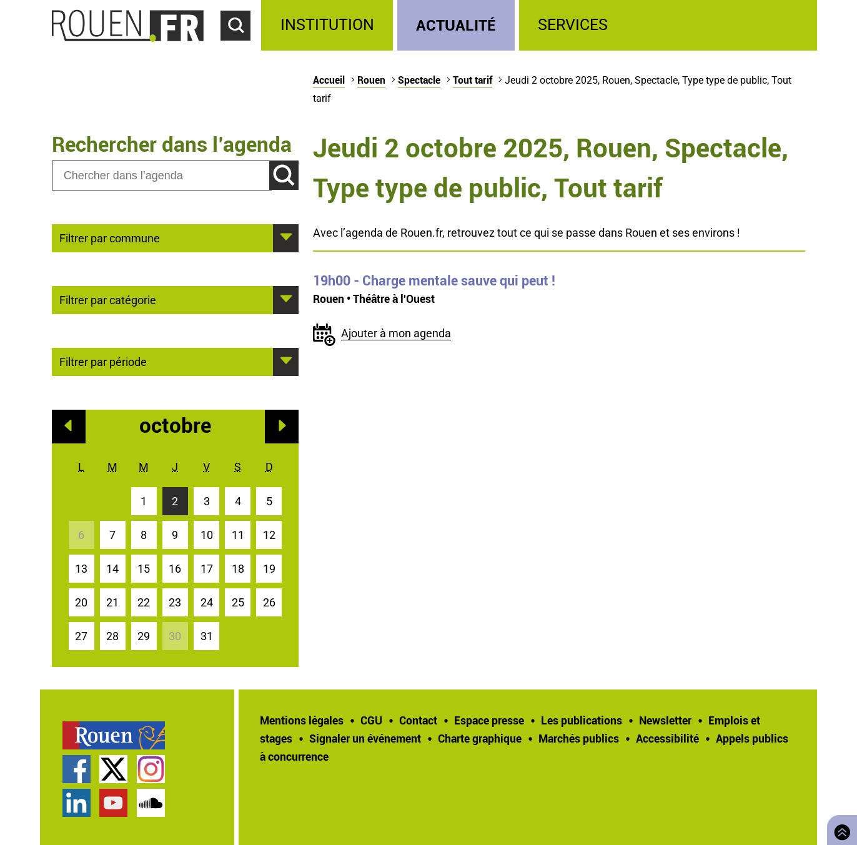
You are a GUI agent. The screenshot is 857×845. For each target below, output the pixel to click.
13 (81, 568)
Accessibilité (667, 738)
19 (269, 568)
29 (143, 636)
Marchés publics (578, 738)
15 (143, 568)
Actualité (456, 24)
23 (175, 602)
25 (238, 602)
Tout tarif (472, 80)
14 (112, 568)
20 (81, 602)
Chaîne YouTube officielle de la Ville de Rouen (113, 803)
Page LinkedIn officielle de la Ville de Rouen (76, 803)
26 (269, 602)
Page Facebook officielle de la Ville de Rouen (76, 769)
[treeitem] (329, 25)
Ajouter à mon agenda (396, 333)
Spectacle (419, 80)
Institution (327, 25)
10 (207, 534)
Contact (418, 720)
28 (112, 636)
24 (207, 602)
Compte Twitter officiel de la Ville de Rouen (113, 769)
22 (143, 602)
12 (269, 534)
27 (81, 636)
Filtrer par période (103, 360)
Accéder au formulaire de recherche (241, 47)
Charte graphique (480, 738)
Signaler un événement (365, 738)
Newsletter (665, 720)
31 (207, 636)
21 (112, 602)
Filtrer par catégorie (107, 299)
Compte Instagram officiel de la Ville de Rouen (151, 769)
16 (175, 568)
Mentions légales (302, 720)
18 (238, 568)
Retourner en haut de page (839, 828)
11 (238, 534)
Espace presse (489, 720)
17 (207, 568)
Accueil (329, 80)
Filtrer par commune (109, 237)
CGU (371, 720)
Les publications (581, 720)
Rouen (371, 80)
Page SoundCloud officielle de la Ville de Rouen (151, 803)
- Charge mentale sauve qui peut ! (434, 280)
